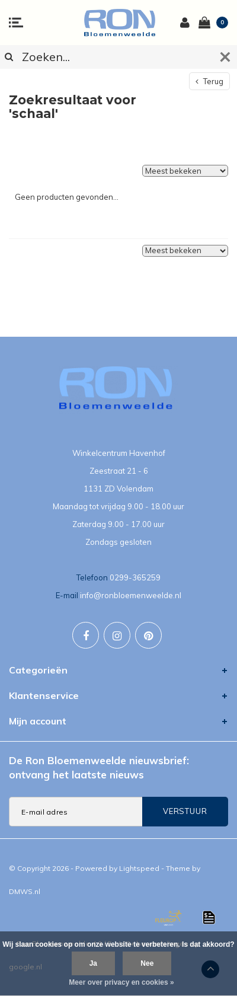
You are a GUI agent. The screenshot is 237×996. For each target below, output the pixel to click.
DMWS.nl (24, 891)
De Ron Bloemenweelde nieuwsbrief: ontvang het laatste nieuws (99, 767)
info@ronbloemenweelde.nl (130, 595)
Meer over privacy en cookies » (121, 982)
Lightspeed (139, 868)
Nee (146, 963)
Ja (93, 963)
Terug (209, 81)
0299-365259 (135, 577)
